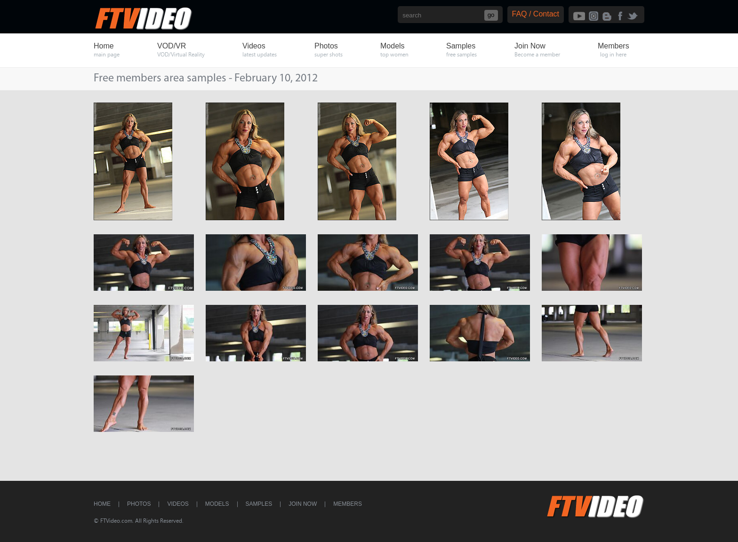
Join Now (303, 504)
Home (102, 504)
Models (217, 504)
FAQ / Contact (535, 14)
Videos (177, 504)
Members (347, 504)
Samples (259, 504)
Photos (139, 504)
